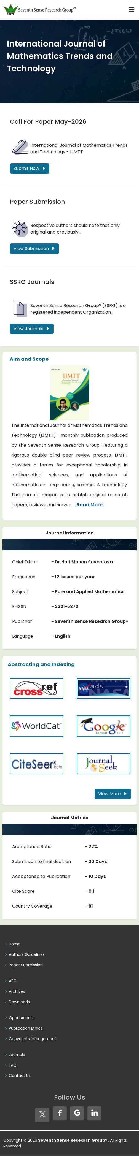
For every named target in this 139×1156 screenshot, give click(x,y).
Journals (17, 1055)
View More (112, 794)
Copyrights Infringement (32, 1039)
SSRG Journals (32, 282)
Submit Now (30, 168)
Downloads (19, 1002)
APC (13, 981)
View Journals (32, 329)
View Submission (34, 249)
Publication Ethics (25, 1028)
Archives (17, 991)
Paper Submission (37, 201)
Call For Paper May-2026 (48, 121)
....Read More (87, 505)
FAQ (13, 1065)
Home (14, 944)
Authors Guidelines (27, 954)
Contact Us (20, 1076)
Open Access (21, 1018)
